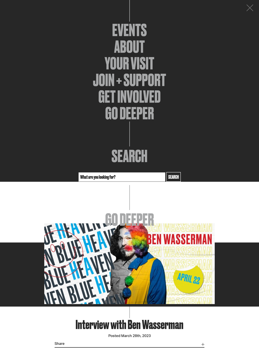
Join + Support (129, 79)
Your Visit (129, 63)
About (129, 46)
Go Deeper (129, 113)
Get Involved (129, 96)
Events (129, 29)
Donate (230, 8)
